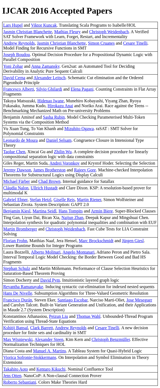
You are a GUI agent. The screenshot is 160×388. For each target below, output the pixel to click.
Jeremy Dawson (17, 170)
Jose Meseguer (139, 300)
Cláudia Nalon (16, 188)
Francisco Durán (17, 300)
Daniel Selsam (59, 140)
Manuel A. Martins (49, 351)
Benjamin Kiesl (16, 211)
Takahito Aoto (15, 369)
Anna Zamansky (45, 66)
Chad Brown (49, 181)
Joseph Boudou (16, 54)
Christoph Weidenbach (109, 31)
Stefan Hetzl (40, 199)
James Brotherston (49, 170)
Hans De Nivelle (17, 293)
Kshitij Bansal (15, 327)
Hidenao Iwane (50, 100)
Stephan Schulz (16, 268)
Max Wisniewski (18, 339)
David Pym (50, 280)
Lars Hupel (13, 25)
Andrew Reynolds (19, 43)
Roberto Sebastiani (19, 382)
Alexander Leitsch (49, 77)
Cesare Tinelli (135, 43)
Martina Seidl (45, 211)
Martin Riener (89, 199)
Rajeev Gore (85, 170)
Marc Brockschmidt (96, 240)
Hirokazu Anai (60, 105)
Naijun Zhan (72, 217)
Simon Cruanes (101, 43)
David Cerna (14, 77)
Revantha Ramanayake (23, 286)
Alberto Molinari (45, 252)
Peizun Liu (58, 316)
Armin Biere (102, 211)
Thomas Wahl (88, 316)
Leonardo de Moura (20, 140)
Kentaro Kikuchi (51, 369)
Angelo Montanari (78, 252)
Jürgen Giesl (133, 240)
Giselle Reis (64, 199)
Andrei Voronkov (65, 163)
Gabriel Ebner (15, 199)
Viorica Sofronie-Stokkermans (29, 357)
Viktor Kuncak (44, 25)
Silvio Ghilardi (49, 89)
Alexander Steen (49, 339)
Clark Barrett (41, 327)
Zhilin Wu (63, 151)
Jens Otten (12, 375)
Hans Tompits (71, 211)
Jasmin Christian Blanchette (27, 31)
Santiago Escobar (72, 300)
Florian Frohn (15, 240)
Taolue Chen (14, 151)
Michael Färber (16, 181)
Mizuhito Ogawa (79, 128)
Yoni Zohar (13, 66)
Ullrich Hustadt (44, 188)
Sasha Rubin (54, 117)
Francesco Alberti (18, 89)
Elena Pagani (82, 89)
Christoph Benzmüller (110, 339)
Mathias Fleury (67, 31)
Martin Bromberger (20, 229)
